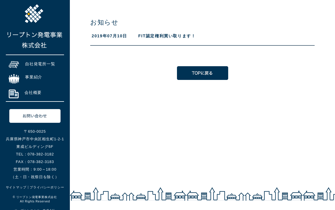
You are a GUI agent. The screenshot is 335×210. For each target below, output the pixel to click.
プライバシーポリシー (47, 187)
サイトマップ (16, 187)
